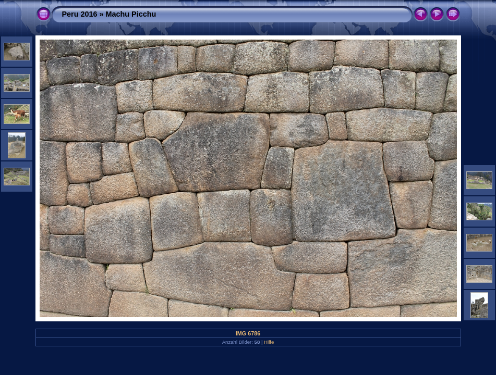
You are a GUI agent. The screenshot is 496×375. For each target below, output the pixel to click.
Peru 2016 (80, 14)
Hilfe (269, 342)
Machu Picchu (131, 14)
